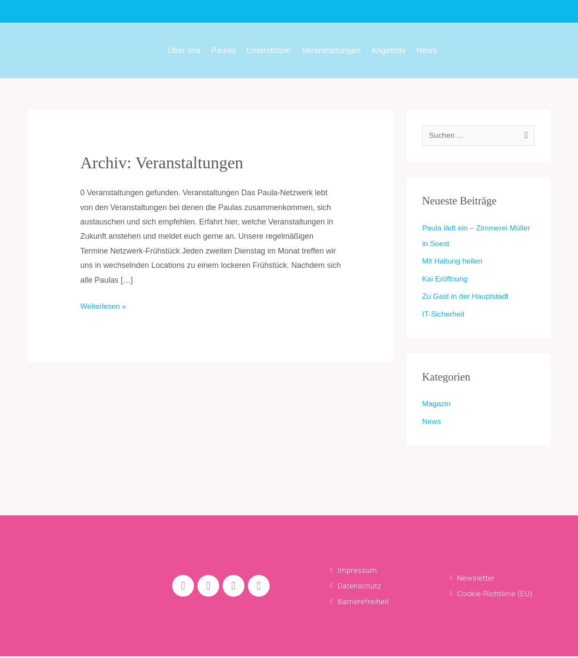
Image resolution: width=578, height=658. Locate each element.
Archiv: (165, 162)
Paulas (223, 50)
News (427, 50)
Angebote (388, 50)
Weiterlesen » (104, 305)
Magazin (437, 403)
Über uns (183, 50)
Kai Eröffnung (446, 278)
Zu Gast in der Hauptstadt (467, 296)
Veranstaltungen (331, 50)
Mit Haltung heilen (453, 261)
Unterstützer (269, 50)
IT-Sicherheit (444, 314)
